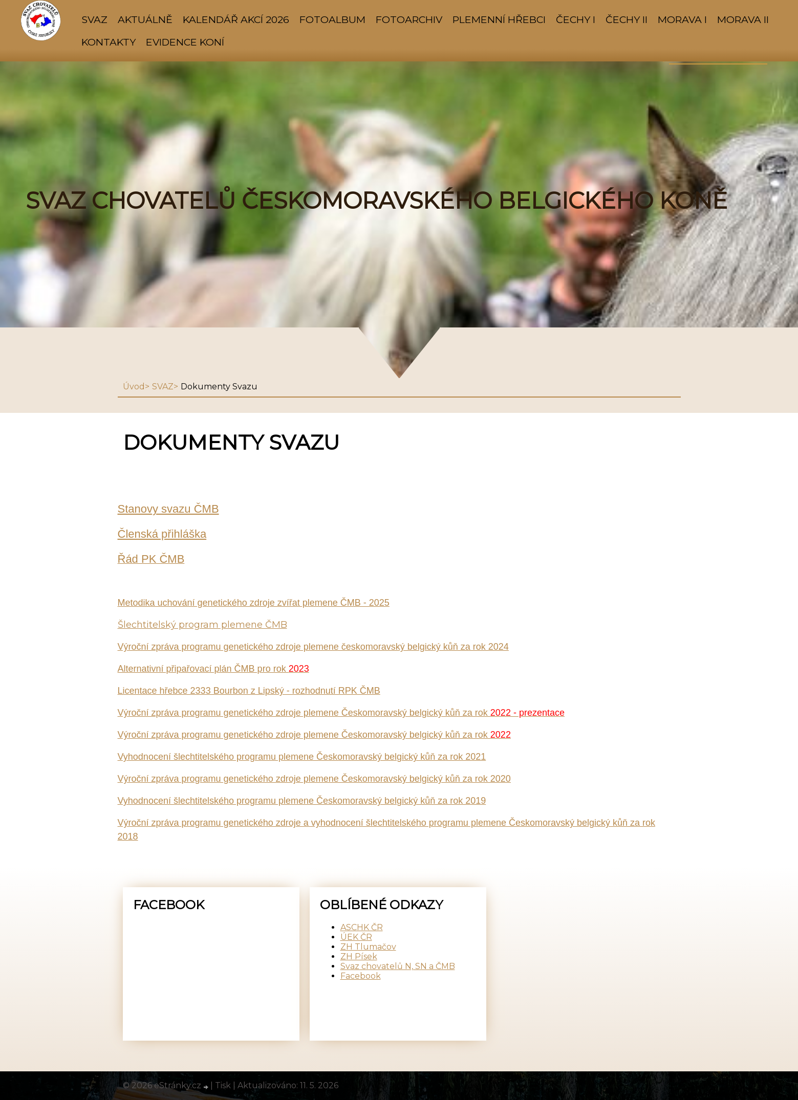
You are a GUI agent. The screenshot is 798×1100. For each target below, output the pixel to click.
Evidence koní (185, 42)
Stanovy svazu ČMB (168, 508)
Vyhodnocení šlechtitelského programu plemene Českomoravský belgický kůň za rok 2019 (302, 801)
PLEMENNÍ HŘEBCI (499, 19)
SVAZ (94, 19)
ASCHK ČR (361, 927)
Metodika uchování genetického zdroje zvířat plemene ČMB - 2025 (254, 603)
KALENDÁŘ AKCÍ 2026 (236, 19)
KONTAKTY (108, 42)
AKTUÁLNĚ (145, 19)
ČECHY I (575, 19)
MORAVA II (743, 19)
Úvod (134, 386)
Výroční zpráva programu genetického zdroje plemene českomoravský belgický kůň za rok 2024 (313, 647)
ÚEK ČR (356, 937)
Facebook (360, 976)
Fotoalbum (332, 19)
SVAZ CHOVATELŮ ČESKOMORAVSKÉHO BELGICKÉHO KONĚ (376, 200)
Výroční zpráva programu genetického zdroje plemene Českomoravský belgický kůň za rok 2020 (314, 779)
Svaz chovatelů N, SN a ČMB (397, 966)
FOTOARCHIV (409, 19)
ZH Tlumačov (368, 947)
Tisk (223, 1085)
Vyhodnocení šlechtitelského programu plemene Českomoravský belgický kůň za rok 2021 (302, 757)
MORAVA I (682, 19)
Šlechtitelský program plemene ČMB (202, 624)
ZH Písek (358, 956)
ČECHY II (627, 19)
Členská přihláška (162, 533)
